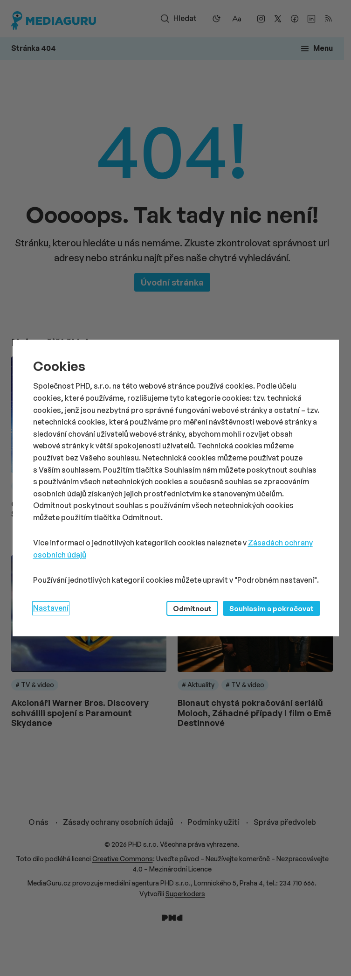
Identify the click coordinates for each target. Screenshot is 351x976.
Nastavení (51, 608)
